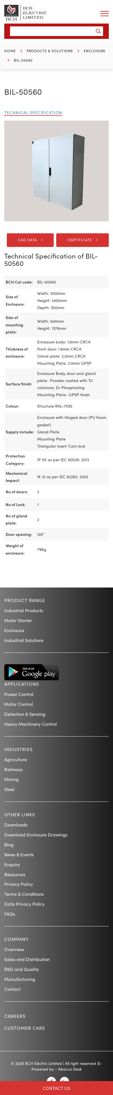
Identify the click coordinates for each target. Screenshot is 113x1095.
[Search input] (53, 31)
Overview (14, 949)
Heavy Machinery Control (30, 724)
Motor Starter (18, 620)
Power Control (19, 694)
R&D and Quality (21, 969)
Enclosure (95, 50)
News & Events (19, 854)
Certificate (79, 239)
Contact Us (56, 1088)
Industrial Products (23, 610)
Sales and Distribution (27, 959)
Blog (9, 844)
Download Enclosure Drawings (36, 834)
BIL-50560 (23, 60)
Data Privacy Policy (24, 904)
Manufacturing (19, 979)
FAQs (9, 914)
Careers (15, 1016)
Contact (12, 989)
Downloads (16, 824)
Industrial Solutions (23, 640)
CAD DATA (27, 239)
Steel (9, 789)
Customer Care (24, 1028)
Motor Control (18, 704)
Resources (14, 874)
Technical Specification (33, 112)
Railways (13, 769)
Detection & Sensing (24, 714)
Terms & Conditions (24, 894)
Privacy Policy (18, 884)
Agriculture (15, 759)
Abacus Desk (70, 1069)
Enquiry (12, 864)
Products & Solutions (50, 50)
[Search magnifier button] (98, 31)
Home (10, 50)
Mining (11, 779)
